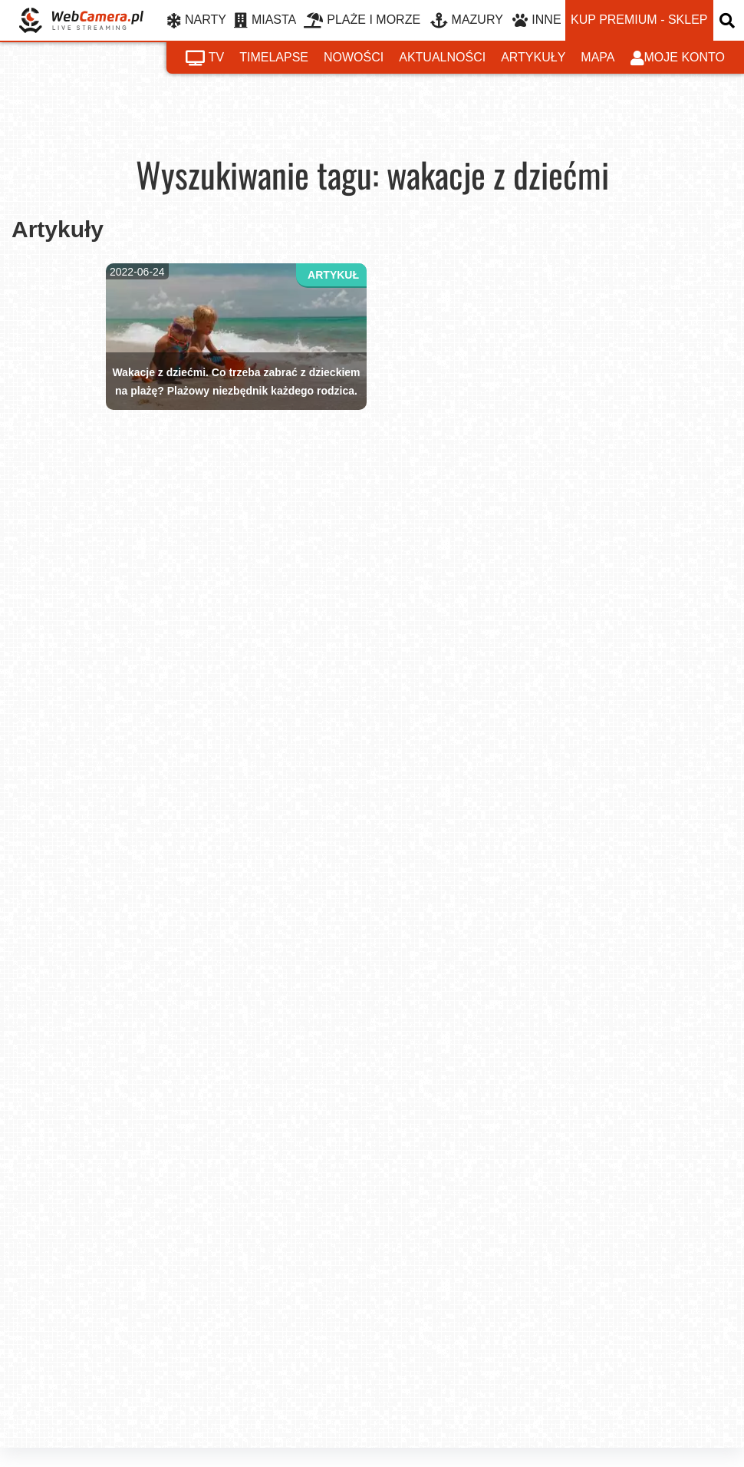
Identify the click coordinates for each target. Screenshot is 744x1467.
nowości (354, 57)
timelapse (273, 57)
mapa (597, 57)
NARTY (196, 20)
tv (205, 58)
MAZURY (466, 20)
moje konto (678, 58)
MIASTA (265, 20)
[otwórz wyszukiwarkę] (728, 20)
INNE (536, 20)
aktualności (442, 57)
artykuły (533, 57)
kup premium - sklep (639, 19)
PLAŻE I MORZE (362, 20)
